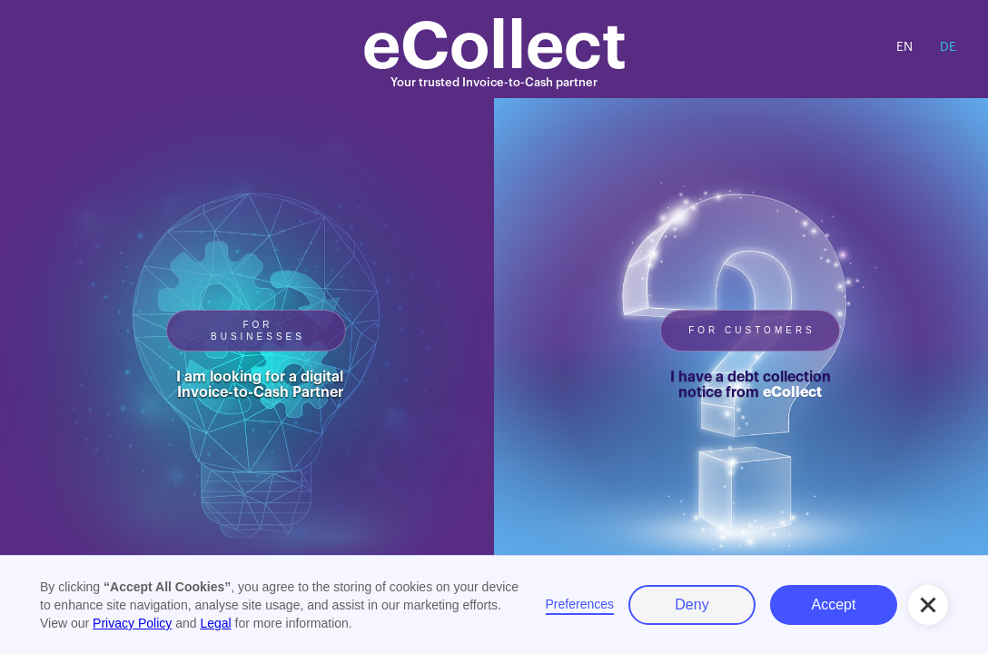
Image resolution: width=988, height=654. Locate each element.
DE (948, 47)
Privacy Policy (132, 623)
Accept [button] (834, 604)
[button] (928, 605)
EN (904, 47)
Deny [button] (691, 604)
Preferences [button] (580, 604)
